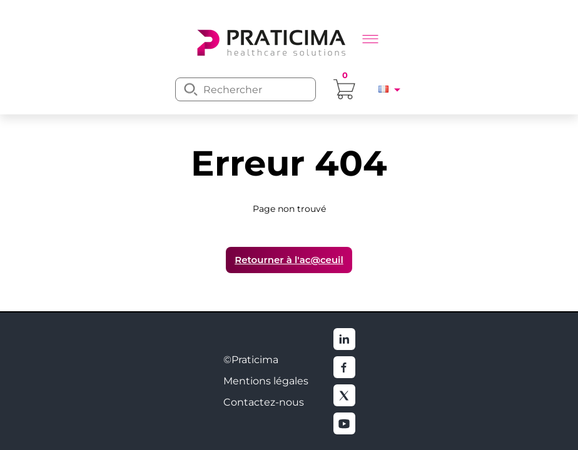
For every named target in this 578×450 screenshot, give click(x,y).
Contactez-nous (263, 402)
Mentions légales (265, 381)
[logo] (270, 41)
